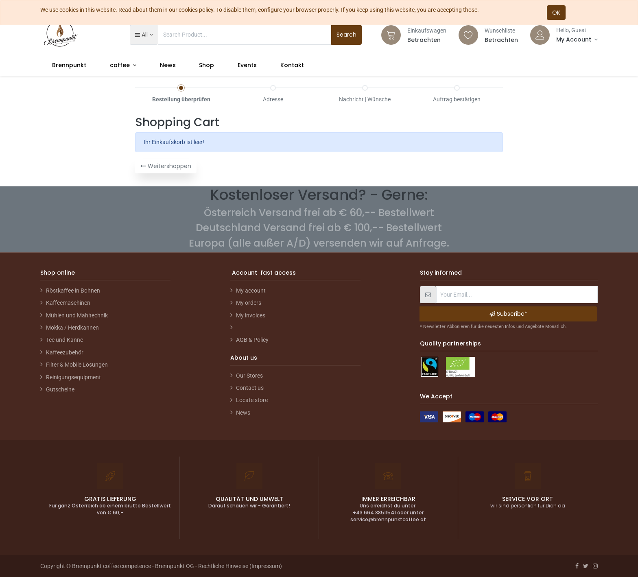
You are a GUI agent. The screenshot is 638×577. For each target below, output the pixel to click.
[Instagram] (595, 566)
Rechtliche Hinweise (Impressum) (240, 566)
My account (251, 290)
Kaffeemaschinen (68, 302)
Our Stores (249, 375)
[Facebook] (577, 566)
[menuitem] (69, 65)
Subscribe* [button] (508, 314)
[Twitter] (585, 566)
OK (556, 13)
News (243, 412)
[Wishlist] (468, 35)
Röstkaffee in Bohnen (73, 290)
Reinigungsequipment (73, 377)
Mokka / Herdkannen (72, 327)
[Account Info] (577, 39)
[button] (144, 34)
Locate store (252, 400)
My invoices (250, 315)
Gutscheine (60, 389)
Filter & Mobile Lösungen (77, 364)
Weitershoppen (165, 166)
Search (346, 35)
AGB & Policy (252, 340)
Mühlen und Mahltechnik (77, 315)
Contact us (250, 388)
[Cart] (391, 35)
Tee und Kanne (64, 340)
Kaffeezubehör (64, 352)
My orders (248, 302)
